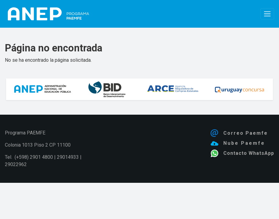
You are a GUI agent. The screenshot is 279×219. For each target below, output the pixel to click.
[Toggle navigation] (267, 13)
